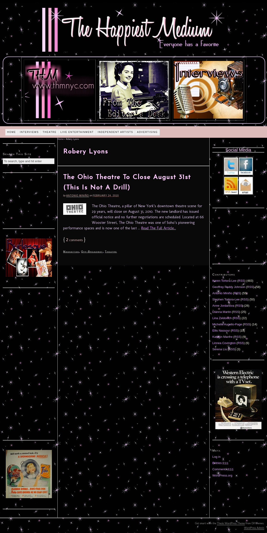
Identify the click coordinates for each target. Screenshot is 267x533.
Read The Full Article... (158, 228)
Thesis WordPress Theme (231, 523)
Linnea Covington (224, 343)
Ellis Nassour (221, 330)
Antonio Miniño (77, 195)
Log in (216, 456)
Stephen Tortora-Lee (226, 299)
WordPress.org (222, 475)
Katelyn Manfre (222, 336)
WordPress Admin (254, 528)
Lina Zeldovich (222, 318)
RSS (241, 280)
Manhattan (71, 251)
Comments (223, 469)
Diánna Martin (221, 312)
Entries (220, 463)
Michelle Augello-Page (227, 324)
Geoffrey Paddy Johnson (228, 287)
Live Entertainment (77, 132)
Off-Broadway (92, 251)
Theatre (49, 132)
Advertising (147, 132)
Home (11, 132)
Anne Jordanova (223, 305)
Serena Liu (219, 349)
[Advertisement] (29, 200)
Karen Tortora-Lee (224, 280)
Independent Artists (115, 132)
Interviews (29, 132)
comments (74, 240)
